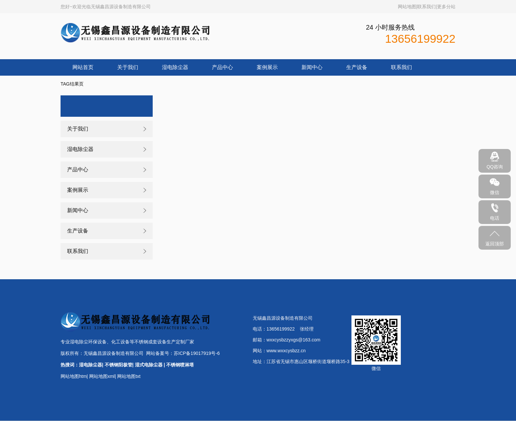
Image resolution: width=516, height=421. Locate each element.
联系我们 (426, 6)
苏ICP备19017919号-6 (197, 353)
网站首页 (82, 67)
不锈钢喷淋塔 (180, 364)
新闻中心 (311, 67)
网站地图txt (129, 376)
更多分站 (446, 6)
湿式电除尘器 (149, 364)
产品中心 (222, 67)
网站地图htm (74, 376)
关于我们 (127, 67)
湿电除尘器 (175, 67)
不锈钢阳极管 (118, 364)
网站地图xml (102, 376)
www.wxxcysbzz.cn (286, 350)
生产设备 (356, 67)
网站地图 (407, 6)
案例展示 (267, 67)
